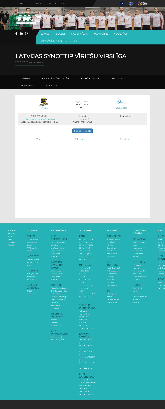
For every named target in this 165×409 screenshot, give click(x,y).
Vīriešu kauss (56, 271)
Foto (10, 236)
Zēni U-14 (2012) (85, 254)
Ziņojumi (55, 256)
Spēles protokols (82, 131)
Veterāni (54, 302)
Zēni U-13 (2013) (85, 256)
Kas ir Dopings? (113, 268)
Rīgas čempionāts (58, 299)
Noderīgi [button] (120, 33)
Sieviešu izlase (33, 259)
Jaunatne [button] (101, 33)
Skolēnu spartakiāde (87, 383)
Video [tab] (39, 139)
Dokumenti (56, 254)
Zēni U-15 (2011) (85, 251)
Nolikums (83, 311)
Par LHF (23, 3)
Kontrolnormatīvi (86, 328)
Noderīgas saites (58, 3)
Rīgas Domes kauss (59, 288)
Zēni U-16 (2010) (85, 248)
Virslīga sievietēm (58, 248)
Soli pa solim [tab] (81, 139)
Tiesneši (54, 320)
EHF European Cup (59, 291)
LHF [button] (75, 40)
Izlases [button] (60, 33)
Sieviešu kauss (57, 274)
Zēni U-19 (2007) (86, 239)
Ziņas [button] (45, 33)
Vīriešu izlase (32, 239)
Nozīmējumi (56, 325)
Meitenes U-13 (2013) (87, 294)
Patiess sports (112, 271)
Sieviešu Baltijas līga (59, 297)
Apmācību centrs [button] (54, 40)
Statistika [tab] (124, 139)
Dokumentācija (85, 368)
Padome (161, 248)
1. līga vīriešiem (57, 251)
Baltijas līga (55, 294)
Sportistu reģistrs (58, 337)
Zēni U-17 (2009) (86, 245)
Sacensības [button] (79, 33)
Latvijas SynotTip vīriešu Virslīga (39, 119)
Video (10, 239)
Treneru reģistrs (57, 340)
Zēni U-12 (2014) (85, 259)
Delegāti (54, 322)
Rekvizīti (38, 3)
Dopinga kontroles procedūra (111, 279)
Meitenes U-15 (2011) (87, 285)
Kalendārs (83, 325)
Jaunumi (11, 233)
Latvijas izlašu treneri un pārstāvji (33, 277)
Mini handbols (85, 380)
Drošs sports (112, 274)
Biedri (160, 245)
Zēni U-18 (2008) (86, 242)
